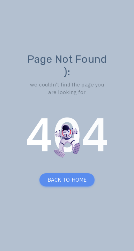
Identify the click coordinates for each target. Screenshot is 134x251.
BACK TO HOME (67, 179)
